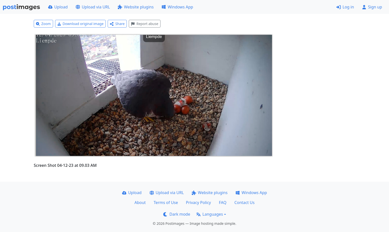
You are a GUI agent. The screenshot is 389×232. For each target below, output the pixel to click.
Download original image (80, 23)
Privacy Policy (198, 202)
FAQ (222, 202)
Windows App (177, 7)
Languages (209, 214)
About (140, 202)
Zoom (43, 23)
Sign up (372, 7)
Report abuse (144, 23)
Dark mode (176, 214)
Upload (58, 7)
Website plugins (136, 7)
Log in (345, 7)
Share (117, 23)
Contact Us (244, 202)
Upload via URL (93, 7)
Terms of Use (166, 202)
